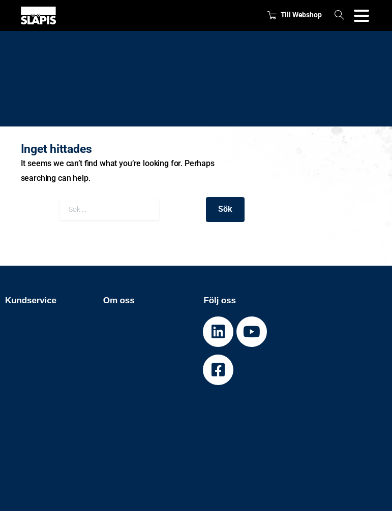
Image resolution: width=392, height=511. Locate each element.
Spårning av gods (37, 330)
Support (20, 319)
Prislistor (120, 364)
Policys (19, 375)
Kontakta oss (30, 352)
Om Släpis (122, 319)
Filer (111, 375)
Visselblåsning (32, 386)
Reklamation (28, 341)
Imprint (19, 397)
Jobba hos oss (131, 341)
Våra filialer (124, 352)
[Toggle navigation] (361, 15)
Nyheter (118, 330)
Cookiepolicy (29, 364)
